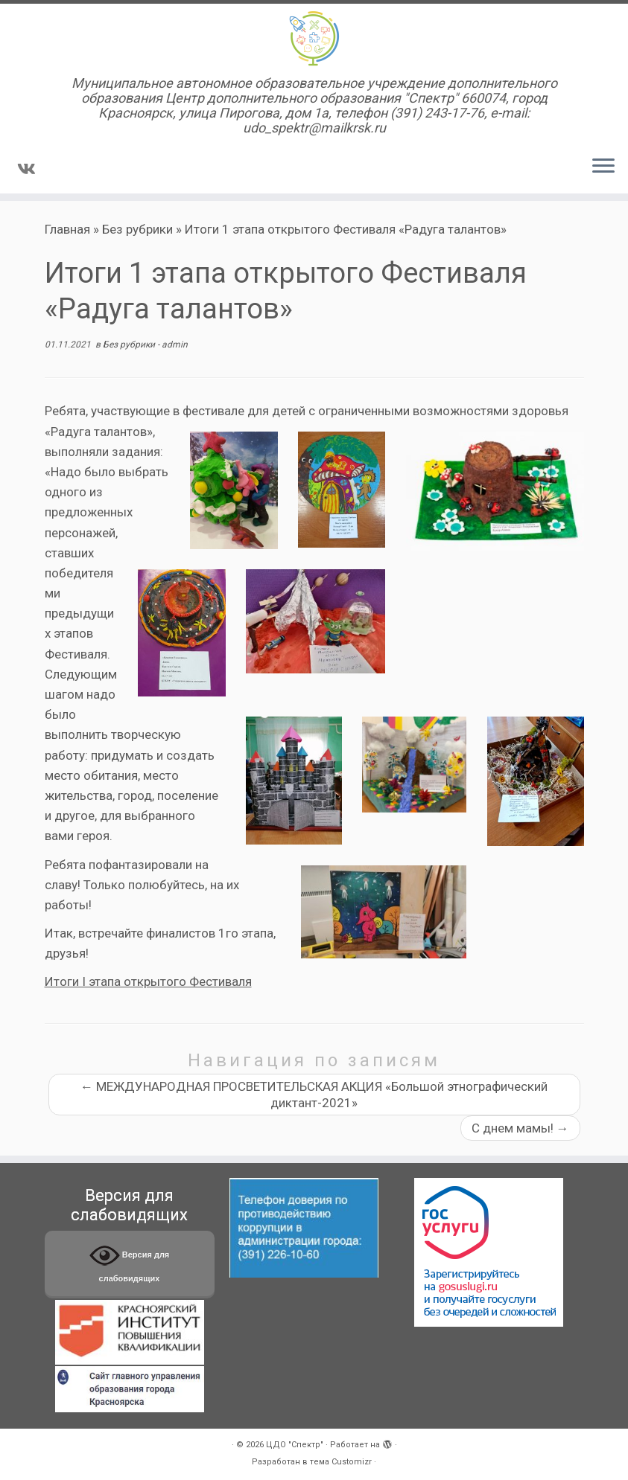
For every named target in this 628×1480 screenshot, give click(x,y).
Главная (67, 229)
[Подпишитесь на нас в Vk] (31, 169)
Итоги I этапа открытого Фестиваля (148, 981)
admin (175, 344)
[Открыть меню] (603, 167)
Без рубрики (137, 229)
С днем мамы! (520, 1128)
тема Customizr (341, 1462)
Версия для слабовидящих (129, 1261)
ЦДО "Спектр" (294, 1444)
